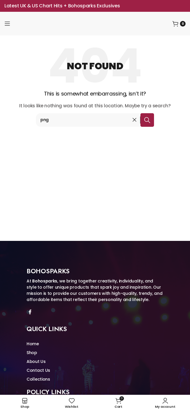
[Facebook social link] (30, 312)
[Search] (95, 120)
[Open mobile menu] (7, 23)
